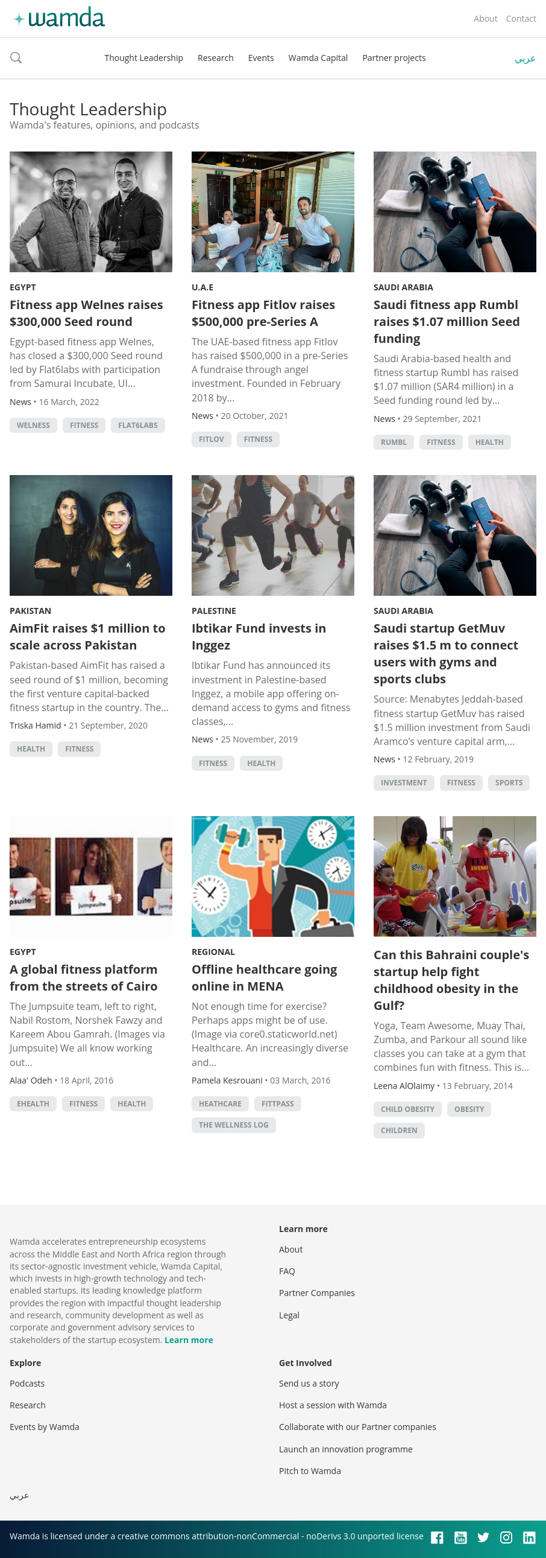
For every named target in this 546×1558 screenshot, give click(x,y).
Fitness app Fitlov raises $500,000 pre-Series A (263, 313)
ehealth (33, 1104)
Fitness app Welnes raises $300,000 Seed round (86, 313)
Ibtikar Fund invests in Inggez (259, 636)
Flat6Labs (137, 425)
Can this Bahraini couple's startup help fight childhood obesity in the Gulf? (451, 980)
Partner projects (393, 57)
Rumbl (394, 442)
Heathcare (220, 1104)
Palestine (214, 610)
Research (216, 57)
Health (489, 442)
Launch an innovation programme (346, 1449)
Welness (33, 425)
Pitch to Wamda (310, 1471)
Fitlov (211, 439)
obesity (469, 1109)
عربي (525, 58)
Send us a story (309, 1383)
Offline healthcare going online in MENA (264, 977)
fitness (84, 425)
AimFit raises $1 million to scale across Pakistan (88, 636)
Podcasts (27, 1383)
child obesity (408, 1109)
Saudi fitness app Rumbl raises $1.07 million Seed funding (447, 321)
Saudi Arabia (403, 287)
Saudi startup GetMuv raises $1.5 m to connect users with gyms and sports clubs (446, 653)
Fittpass (278, 1104)
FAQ (287, 1271)
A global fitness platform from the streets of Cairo (84, 977)
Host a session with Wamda (333, 1405)
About (485, 18)
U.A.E (202, 287)
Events (261, 57)
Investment (404, 782)
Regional (213, 951)
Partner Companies (317, 1292)
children (399, 1130)
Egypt (23, 287)
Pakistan (30, 610)
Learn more (189, 1340)
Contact (521, 18)
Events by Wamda (45, 1426)
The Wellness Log (234, 1125)
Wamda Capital (318, 57)
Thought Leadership (143, 57)
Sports (508, 782)
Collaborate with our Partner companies (357, 1426)
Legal (289, 1315)
